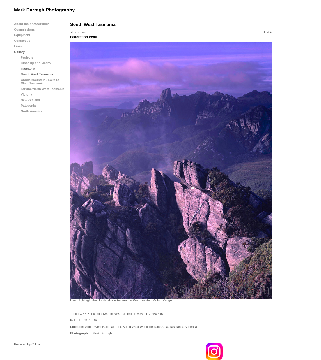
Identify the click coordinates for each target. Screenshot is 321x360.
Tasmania (28, 68)
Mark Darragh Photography (44, 10)
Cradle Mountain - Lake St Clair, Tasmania (40, 81)
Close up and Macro (36, 63)
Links (18, 46)
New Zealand (30, 100)
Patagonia (28, 105)
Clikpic (36, 344)
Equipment (22, 35)
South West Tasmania (37, 74)
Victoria (26, 94)
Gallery (19, 52)
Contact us (22, 40)
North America (31, 111)
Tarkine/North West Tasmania (42, 88)
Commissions (24, 29)
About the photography (31, 23)
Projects (27, 57)
